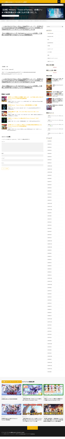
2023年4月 (50, 154)
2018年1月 (50, 314)
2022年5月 (50, 187)
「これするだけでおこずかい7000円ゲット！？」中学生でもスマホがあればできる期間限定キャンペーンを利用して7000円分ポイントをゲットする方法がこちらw (22, 29)
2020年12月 (50, 240)
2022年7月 (50, 181)
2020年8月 (50, 252)
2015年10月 (50, 342)
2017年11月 (50, 320)
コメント (3, 142)
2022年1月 (50, 200)
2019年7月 (50, 289)
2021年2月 (50, 234)
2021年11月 (50, 206)
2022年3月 (50, 194)
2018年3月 (50, 311)
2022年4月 (50, 191)
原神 (48, 56)
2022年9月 (50, 175)
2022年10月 (50, 172)
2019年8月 (50, 286)
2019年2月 (50, 299)
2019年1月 (50, 302)
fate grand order (51, 37)
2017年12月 (50, 317)
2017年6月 (50, 326)
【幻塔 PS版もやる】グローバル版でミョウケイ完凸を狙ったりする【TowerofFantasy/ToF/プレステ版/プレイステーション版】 (32, 421)
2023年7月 (50, 144)
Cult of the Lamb (51, 34)
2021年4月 (50, 228)
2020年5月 (50, 261)
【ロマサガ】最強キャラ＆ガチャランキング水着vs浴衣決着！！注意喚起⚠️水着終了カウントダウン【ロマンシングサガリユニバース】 (57, 95)
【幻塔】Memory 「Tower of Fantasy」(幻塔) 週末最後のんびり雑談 (22, 106)
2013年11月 (50, 363)
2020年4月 (50, 265)
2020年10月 (50, 246)
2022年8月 (50, 178)
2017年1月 (50, 336)
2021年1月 (50, 237)
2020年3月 (50, 268)
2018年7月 (50, 305)
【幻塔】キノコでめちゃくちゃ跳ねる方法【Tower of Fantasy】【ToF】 (23, 119)
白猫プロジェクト (51, 62)
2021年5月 (50, 224)
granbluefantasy (51, 43)
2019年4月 (50, 292)
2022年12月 (50, 166)
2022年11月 (50, 169)
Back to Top (32, 430)
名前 (3, 154)
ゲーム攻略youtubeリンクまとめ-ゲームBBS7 (17, 434)
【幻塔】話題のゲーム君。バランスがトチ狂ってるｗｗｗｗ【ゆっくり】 (23, 112)
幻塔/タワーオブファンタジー (53, 59)
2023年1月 (50, 163)
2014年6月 (50, 357)
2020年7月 (50, 255)
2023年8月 (50, 141)
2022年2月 (50, 197)
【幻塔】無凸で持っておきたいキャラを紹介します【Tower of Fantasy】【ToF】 (32, 398)
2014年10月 (50, 354)
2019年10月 (50, 283)
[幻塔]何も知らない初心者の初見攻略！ (11, 397)
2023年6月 (50, 147)
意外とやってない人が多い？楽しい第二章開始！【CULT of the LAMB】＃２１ (57, 80)
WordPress (33, 436)
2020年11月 (50, 243)
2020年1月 (50, 274)
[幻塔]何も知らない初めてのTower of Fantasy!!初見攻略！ (11, 419)
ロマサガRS (50, 52)
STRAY (49, 46)
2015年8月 (50, 348)
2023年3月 (50, 157)
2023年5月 (50, 150)
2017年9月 (50, 323)
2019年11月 (50, 280)
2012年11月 (50, 366)
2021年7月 (50, 218)
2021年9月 (50, 212)
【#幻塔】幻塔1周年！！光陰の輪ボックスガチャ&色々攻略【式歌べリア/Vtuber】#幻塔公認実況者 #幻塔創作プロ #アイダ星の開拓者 (53, 421)
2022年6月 (50, 184)
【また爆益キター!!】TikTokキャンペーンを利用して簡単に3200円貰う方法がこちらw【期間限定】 (22, 35)
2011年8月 (50, 369)
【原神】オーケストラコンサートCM (54, 116)
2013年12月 (50, 360)
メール (3, 159)
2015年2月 (50, 351)
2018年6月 (50, 308)
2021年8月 (50, 215)
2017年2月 (50, 332)
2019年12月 (50, 277)
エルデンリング (50, 49)
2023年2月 (50, 160)
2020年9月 (50, 249)
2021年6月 (50, 221)
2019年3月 (50, 295)
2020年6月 (50, 258)
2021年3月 (50, 231)
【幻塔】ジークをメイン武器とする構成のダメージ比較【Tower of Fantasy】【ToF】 (53, 398)
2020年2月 (50, 271)
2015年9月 (50, 345)
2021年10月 (50, 209)
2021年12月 (50, 203)
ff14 (48, 40)
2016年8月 (50, 339)
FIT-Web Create (23, 436)
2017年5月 (50, 329)
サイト (3, 164)
